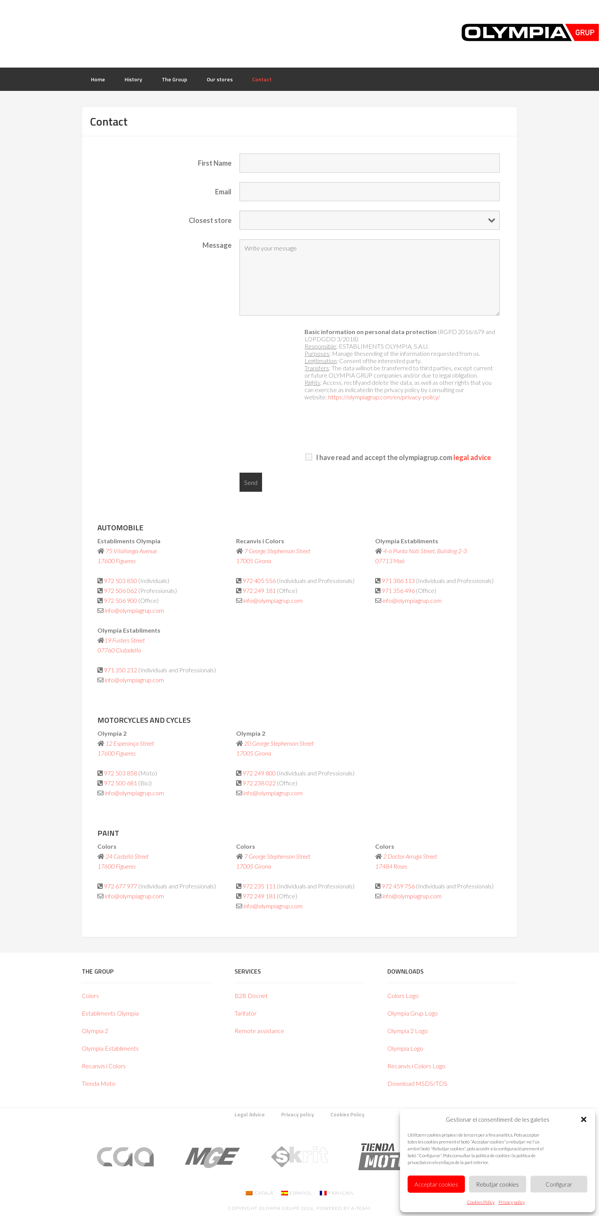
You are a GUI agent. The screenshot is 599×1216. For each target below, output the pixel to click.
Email (223, 191)
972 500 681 (120, 782)
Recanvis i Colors (104, 1065)
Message (217, 245)
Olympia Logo (405, 1048)
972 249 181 (259, 590)
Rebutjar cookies (497, 1184)
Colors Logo (403, 995)
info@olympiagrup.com (134, 610)
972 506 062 (120, 590)
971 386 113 (398, 580)
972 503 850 (120, 580)
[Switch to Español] (296, 1193)
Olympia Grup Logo (412, 1013)
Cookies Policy (481, 1202)
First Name (215, 163)
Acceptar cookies (436, 1184)
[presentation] (431, 427)
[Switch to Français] (336, 1193)
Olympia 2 (95, 1030)
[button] (584, 1119)
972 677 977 (120, 886)
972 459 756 (398, 886)
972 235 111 (259, 886)
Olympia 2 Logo (407, 1030)
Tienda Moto (98, 1083)
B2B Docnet (251, 995)
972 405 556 (260, 580)
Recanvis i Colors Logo (416, 1065)
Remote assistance (259, 1030)
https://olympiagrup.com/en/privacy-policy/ (384, 396)
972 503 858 (120, 773)
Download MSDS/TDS (417, 1083)
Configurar (559, 1184)
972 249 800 (259, 773)
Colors (90, 995)
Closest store (210, 220)
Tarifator (246, 1013)
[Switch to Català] (259, 1193)
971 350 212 (120, 669)
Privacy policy (512, 1202)
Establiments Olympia (110, 1013)
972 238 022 (259, 782)
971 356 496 (398, 590)
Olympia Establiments (110, 1048)
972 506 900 (120, 600)
